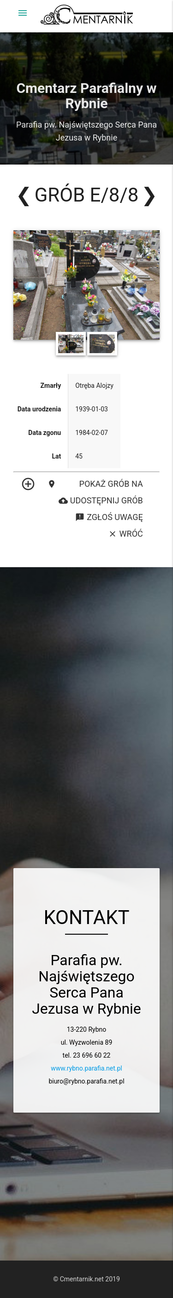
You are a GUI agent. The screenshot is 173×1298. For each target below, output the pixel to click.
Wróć (125, 534)
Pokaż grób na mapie (95, 484)
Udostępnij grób (101, 500)
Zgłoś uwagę (109, 517)
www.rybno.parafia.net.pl (86, 1068)
